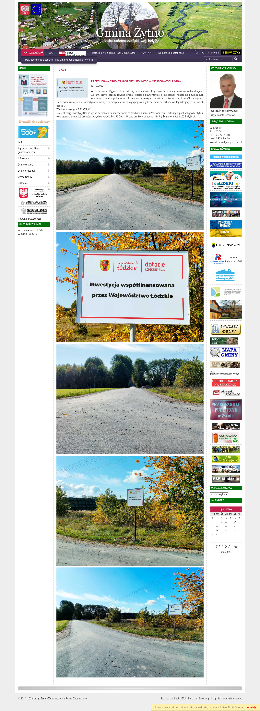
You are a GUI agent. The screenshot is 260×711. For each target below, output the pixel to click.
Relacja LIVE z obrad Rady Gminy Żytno (114, 52)
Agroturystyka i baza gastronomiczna (29, 150)
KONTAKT (146, 52)
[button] (42, 52)
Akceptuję (251, 707)
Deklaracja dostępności (171, 52)
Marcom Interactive (231, 698)
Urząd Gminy (25, 176)
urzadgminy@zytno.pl (230, 142)
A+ (203, 52)
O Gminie (23, 183)
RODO (50, 52)
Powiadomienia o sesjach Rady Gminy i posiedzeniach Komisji (59, 59)
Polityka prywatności (29, 218)
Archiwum (213, 52)
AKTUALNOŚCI (32, 52)
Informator (24, 158)
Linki (20, 142)
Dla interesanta (26, 170)
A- (197, 52)
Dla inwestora (25, 164)
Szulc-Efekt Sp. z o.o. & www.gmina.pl (195, 698)
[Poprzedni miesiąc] (211, 509)
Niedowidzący (231, 52)
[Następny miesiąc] (240, 509)
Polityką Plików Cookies (231, 707)
